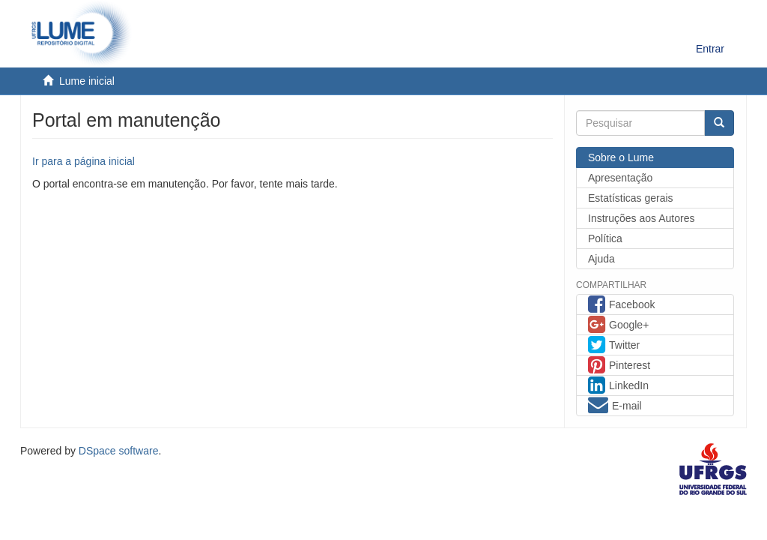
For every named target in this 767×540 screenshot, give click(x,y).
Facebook (621, 306)
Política (605, 238)
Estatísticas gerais (630, 198)
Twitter (614, 347)
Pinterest (619, 367)
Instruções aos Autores (641, 218)
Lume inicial (87, 81)
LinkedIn (618, 387)
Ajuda (601, 259)
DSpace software (119, 451)
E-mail (615, 407)
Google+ (618, 326)
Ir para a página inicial (83, 161)
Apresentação (620, 178)
